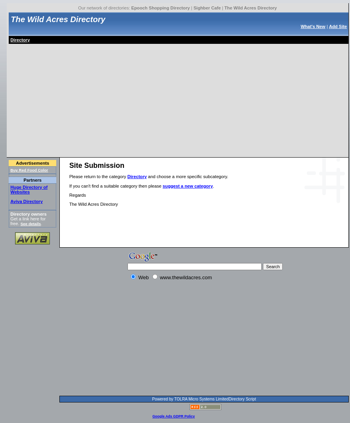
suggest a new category (188, 186)
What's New (313, 26)
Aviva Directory (26, 201)
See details (31, 224)
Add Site (338, 26)
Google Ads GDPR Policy (173, 416)
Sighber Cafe (207, 8)
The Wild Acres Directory (250, 8)
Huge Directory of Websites (29, 189)
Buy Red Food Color (29, 170)
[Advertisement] (102, 99)
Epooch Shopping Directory (160, 8)
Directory (20, 40)
